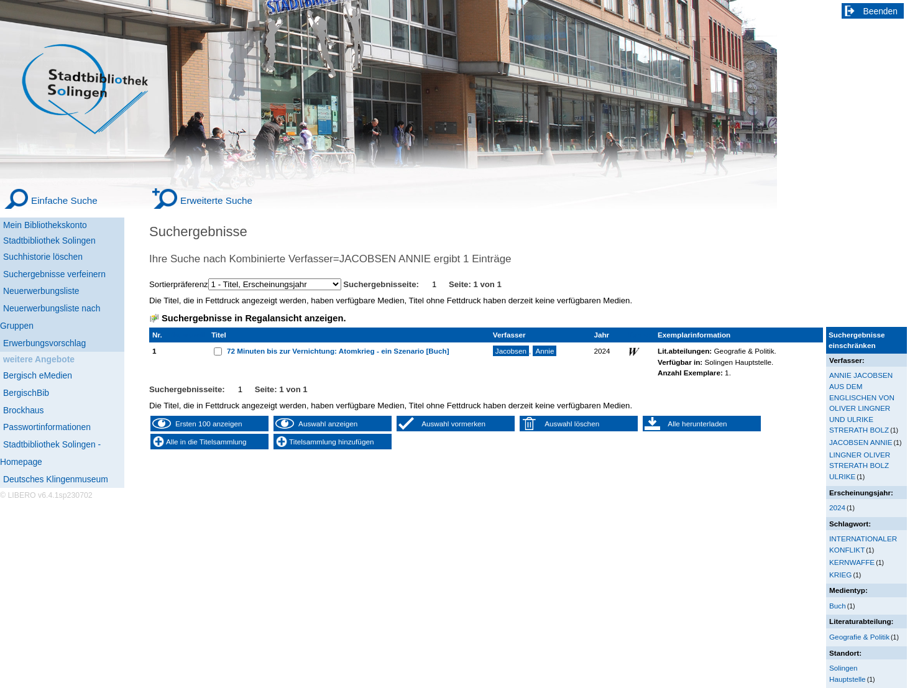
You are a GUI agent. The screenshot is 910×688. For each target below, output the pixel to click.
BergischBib (26, 393)
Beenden (880, 11)
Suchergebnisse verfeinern (54, 274)
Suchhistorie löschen (43, 257)
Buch (837, 606)
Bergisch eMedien (37, 375)
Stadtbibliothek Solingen (49, 240)
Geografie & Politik (859, 637)
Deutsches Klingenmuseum (55, 479)
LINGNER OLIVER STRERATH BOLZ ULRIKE (859, 465)
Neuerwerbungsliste (41, 291)
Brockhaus (23, 410)
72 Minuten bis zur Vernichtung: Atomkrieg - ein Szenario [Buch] (338, 351)
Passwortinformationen (47, 427)
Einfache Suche (64, 200)
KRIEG (840, 575)
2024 (837, 507)
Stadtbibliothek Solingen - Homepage (50, 453)
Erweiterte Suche (216, 200)
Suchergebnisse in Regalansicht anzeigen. (254, 318)
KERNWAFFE (852, 562)
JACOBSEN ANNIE (861, 442)
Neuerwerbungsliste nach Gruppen (50, 317)
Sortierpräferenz (178, 284)
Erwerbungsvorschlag (44, 343)
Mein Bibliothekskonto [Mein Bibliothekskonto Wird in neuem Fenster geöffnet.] (45, 225)
